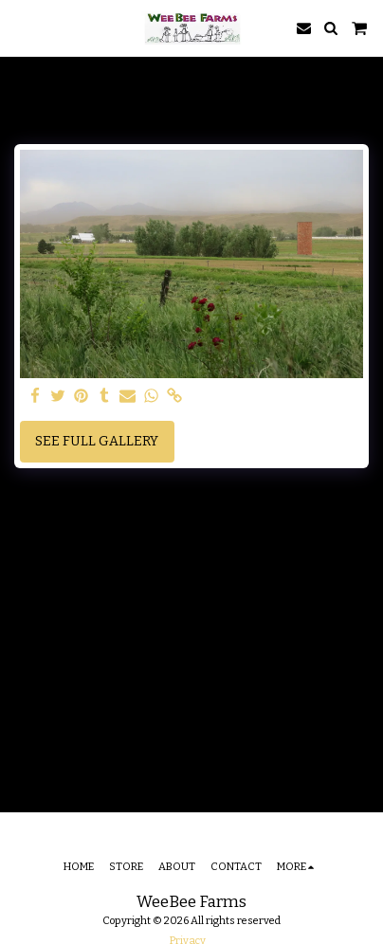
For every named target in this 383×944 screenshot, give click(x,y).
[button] (21, 27)
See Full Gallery (96, 441)
